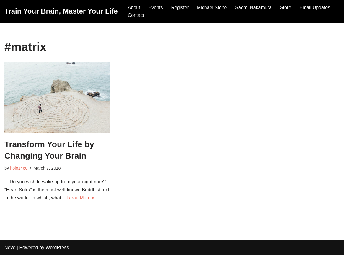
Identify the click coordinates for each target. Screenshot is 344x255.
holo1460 (18, 168)
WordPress (57, 247)
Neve (9, 247)
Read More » (81, 197)
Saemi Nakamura (253, 7)
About (134, 7)
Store (285, 7)
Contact (136, 15)
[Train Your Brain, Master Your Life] (61, 11)
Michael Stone (212, 7)
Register (180, 7)
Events (155, 7)
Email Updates (314, 7)
